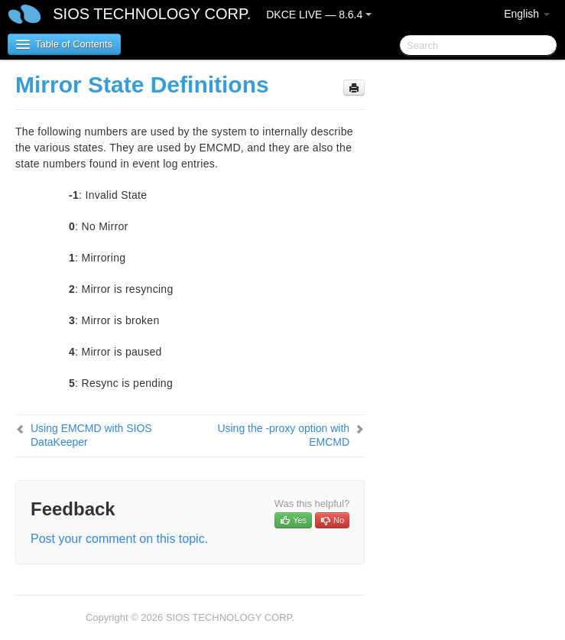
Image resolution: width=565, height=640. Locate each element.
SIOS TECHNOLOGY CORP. (152, 13)
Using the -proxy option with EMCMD (283, 435)
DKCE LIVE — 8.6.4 (319, 14)
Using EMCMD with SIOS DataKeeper (91, 435)
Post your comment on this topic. (119, 538)
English (527, 14)
